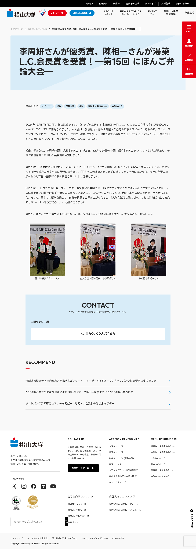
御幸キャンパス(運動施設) (121, 458)
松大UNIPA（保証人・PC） (122, 504)
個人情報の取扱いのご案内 (64, 538)
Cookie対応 (118, 538)
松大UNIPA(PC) (75, 510)
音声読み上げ (132, 3)
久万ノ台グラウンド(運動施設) (123, 470)
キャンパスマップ (117, 482)
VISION (55, 13)
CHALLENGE (80, 13)
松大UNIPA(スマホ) (77, 516)
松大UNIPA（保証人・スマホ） (124, 510)
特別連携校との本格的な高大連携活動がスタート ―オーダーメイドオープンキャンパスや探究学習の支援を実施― (92, 381)
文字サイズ (150, 3)
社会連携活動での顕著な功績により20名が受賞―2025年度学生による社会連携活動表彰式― (81, 392)
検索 (115, 3)
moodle (72, 522)
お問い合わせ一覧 (83, 468)
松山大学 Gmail (75, 504)
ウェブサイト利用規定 (37, 538)
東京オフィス (115, 464)
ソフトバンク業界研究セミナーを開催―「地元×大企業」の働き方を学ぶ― (70, 403)
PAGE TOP (191, 518)
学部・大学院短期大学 (171, 12)
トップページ (17, 29)
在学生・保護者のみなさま (163, 452)
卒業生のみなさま (159, 458)
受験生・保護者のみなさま (163, 446)
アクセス (89, 3)
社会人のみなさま (159, 464)
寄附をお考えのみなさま (162, 476)
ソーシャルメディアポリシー (94, 538)
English (103, 3)
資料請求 (165, 3)
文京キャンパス (116, 446)
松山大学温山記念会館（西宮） (124, 476)
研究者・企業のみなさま (162, 470)
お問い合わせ (182, 3)
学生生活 (189, 13)
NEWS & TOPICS (37, 29)
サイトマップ (16, 538)
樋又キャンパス (116, 452)
